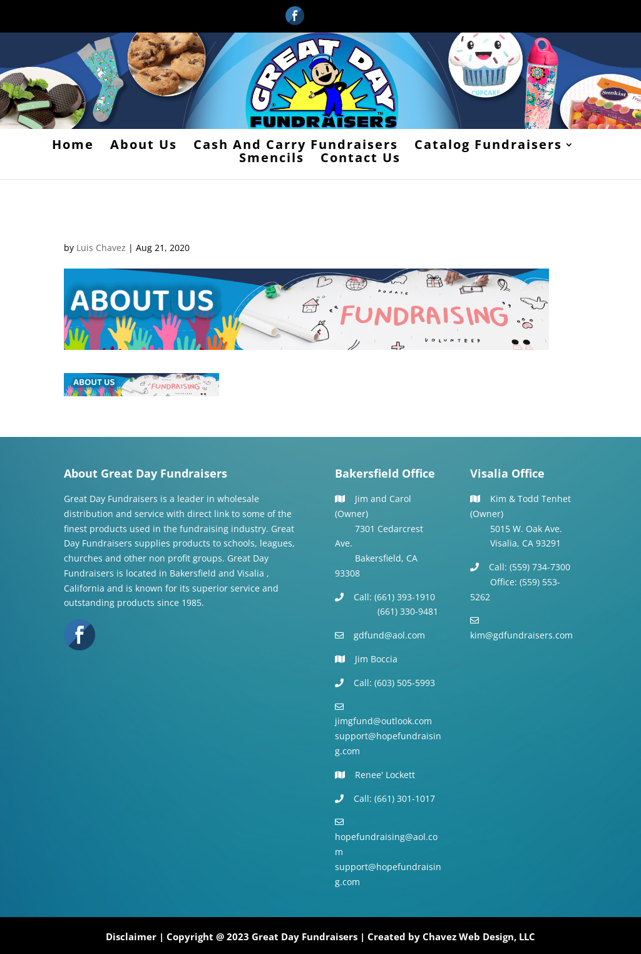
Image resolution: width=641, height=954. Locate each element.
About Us (143, 146)
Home (73, 146)
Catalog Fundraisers (488, 146)
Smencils (271, 159)
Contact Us (360, 159)
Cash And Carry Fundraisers (295, 146)
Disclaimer (131, 936)
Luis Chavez (101, 248)
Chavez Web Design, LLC (479, 936)
